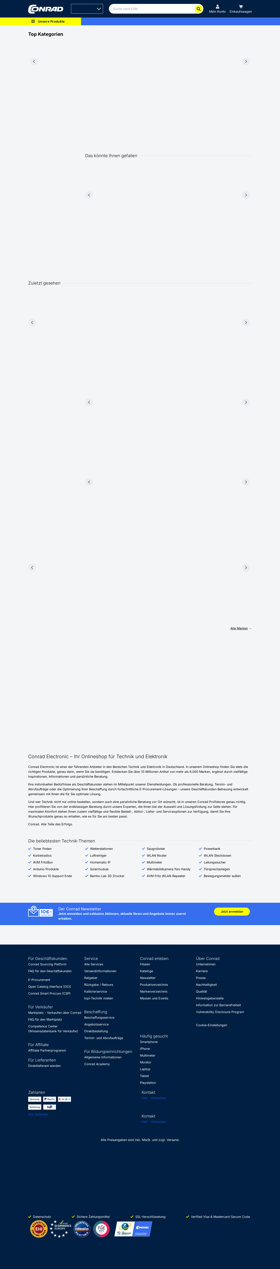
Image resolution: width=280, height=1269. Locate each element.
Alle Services (93, 964)
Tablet (144, 1076)
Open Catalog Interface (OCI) (49, 987)
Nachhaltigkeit (206, 985)
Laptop (145, 1069)
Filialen (145, 964)
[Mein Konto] (217, 8)
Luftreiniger (98, 855)
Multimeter (154, 862)
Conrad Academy (97, 1064)
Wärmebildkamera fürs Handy (169, 869)
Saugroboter (156, 849)
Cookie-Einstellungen (211, 1025)
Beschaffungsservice (99, 1017)
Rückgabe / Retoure (98, 985)
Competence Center (43, 1026)
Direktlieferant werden (44, 1066)
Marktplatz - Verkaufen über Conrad (54, 1013)
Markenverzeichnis (153, 991)
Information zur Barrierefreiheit (218, 1005)
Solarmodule (99, 869)
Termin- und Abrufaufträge (103, 1038)
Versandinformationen (100, 971)
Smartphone (149, 1042)
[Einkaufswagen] (241, 8)
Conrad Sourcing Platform (47, 964)
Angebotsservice (96, 1024)
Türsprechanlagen (217, 869)
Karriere (202, 971)
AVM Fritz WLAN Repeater (166, 876)
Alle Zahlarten (38, 1114)
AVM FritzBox (43, 862)
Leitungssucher (215, 862)
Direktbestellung (96, 1031)
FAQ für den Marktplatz (45, 1019)
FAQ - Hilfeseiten (154, 1098)
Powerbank (212, 849)
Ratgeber (90, 978)
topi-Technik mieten (98, 998)
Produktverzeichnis (154, 985)
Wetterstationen (101, 849)
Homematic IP (100, 862)
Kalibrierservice (95, 991)
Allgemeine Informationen (103, 1057)
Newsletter (148, 978)
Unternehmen (205, 964)
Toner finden (42, 849)
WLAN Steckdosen (217, 855)
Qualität (201, 991)
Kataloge (146, 971)
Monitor (145, 1062)
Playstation (148, 1083)
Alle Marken (239, 628)
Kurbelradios (42, 855)
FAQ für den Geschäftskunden (50, 971)
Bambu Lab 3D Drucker (107, 876)
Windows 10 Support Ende (52, 876)
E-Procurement (39, 980)
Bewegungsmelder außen (222, 876)
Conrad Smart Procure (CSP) (49, 993)
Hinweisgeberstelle (210, 998)
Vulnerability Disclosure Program (220, 1012)
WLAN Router (157, 855)
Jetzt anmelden (232, 911)
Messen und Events (154, 998)
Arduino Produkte (46, 869)
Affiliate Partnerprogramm (47, 1050)
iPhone (145, 1049)
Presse (201, 978)
